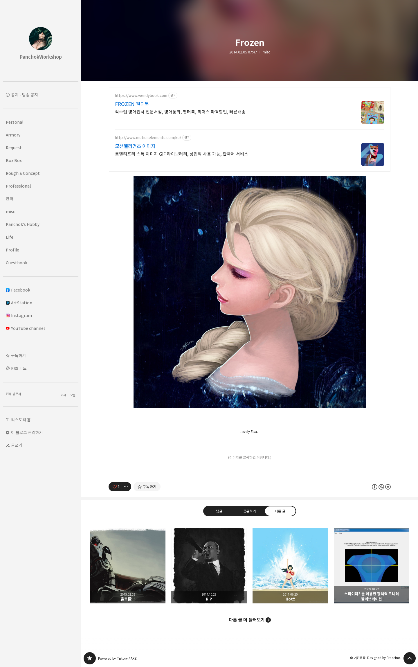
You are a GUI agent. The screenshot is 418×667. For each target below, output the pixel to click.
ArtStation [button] (19, 302)
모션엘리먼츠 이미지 (135, 146)
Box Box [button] (14, 160)
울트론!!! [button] (127, 565)
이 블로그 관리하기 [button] (27, 432)
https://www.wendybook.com (141, 95)
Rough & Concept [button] (23, 173)
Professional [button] (18, 186)
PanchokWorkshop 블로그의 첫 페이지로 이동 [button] (40, 40)
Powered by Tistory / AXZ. (118, 658)
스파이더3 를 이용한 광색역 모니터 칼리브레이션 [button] (371, 565)
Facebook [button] (18, 290)
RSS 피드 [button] (19, 368)
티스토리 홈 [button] (21, 420)
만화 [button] (9, 199)
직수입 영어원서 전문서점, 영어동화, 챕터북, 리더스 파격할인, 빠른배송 (180, 112)
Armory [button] (13, 135)
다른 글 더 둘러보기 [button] (247, 620)
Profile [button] (12, 250)
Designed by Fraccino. (384, 658)
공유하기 (249, 510)
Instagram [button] (19, 315)
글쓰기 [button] (16, 445)
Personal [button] (14, 122)
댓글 (219, 510)
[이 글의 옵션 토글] (126, 486)
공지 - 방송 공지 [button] (24, 95)
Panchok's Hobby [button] (22, 224)
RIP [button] (209, 565)
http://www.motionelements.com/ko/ (148, 137)
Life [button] (9, 237)
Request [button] (14, 147)
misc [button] (10, 211)
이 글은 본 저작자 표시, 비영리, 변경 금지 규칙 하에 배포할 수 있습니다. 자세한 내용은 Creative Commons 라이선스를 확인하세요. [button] (381, 486)
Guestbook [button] (16, 262)
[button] (40, 355)
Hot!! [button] (290, 565)
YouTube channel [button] (25, 328)
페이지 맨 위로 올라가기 (410, 658)
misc (266, 52)
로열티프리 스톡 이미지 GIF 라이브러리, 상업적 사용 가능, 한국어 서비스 (181, 154)
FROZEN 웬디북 (132, 104)
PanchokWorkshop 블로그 (90, 658)
